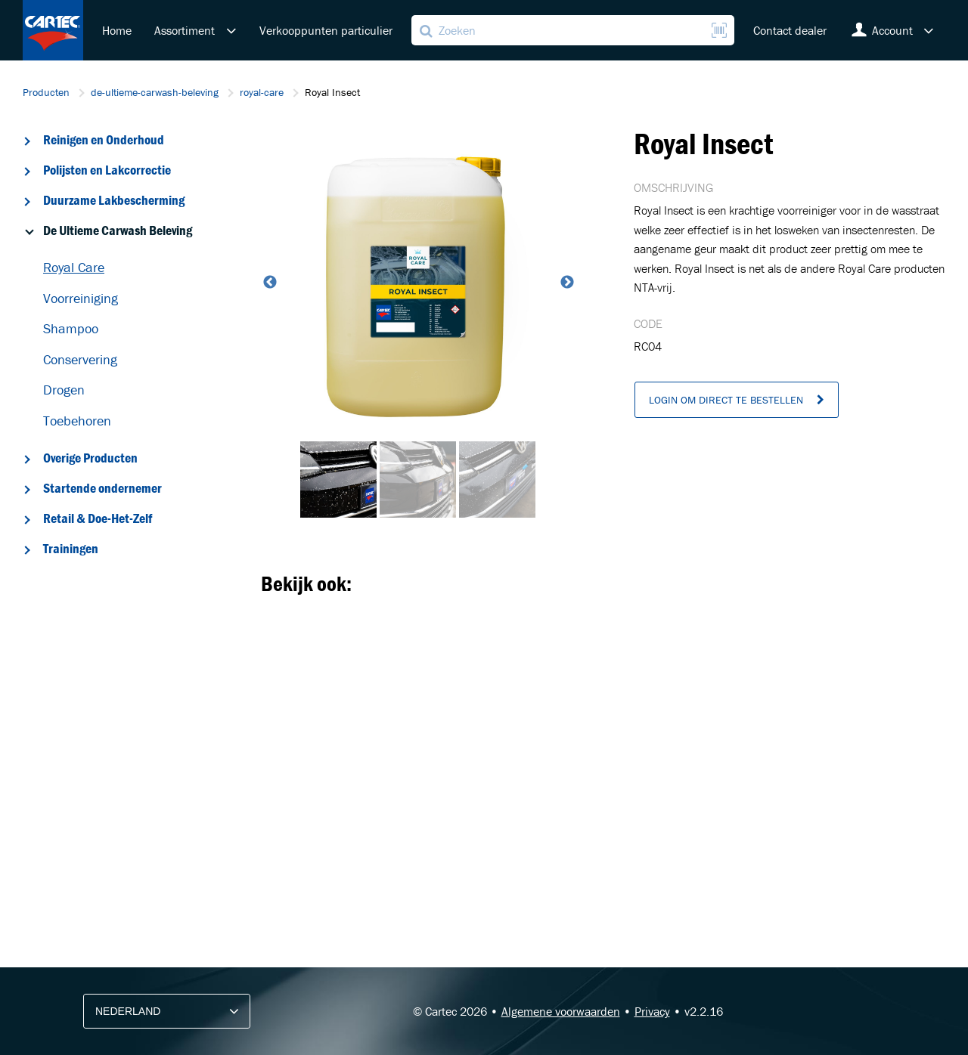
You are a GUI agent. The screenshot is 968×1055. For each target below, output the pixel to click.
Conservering (80, 359)
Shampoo (70, 328)
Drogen (64, 389)
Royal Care (73, 267)
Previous (268, 282)
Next (565, 282)
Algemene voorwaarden (560, 1011)
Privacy (652, 1011)
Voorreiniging (80, 298)
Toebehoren (77, 420)
